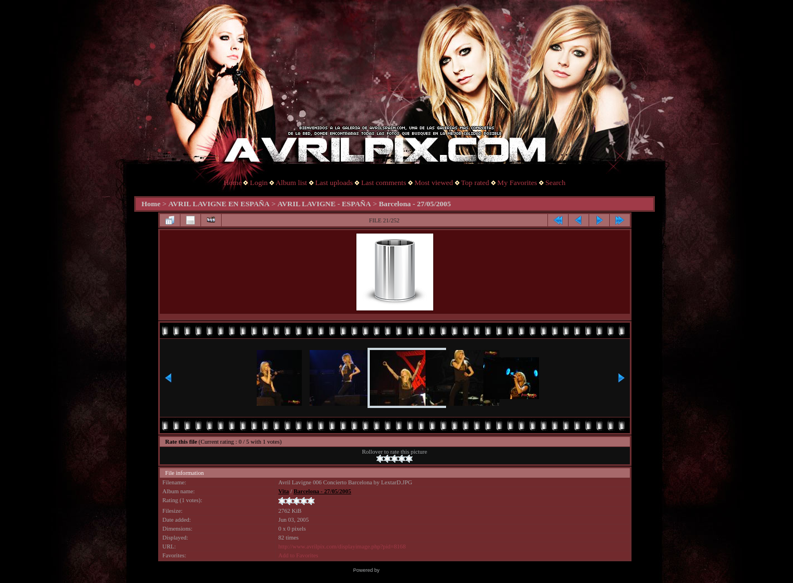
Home (233, 182)
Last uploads (334, 182)
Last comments (383, 182)
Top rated (475, 182)
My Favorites (517, 182)
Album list (291, 182)
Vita (283, 491)
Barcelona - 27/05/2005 (415, 204)
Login (259, 182)
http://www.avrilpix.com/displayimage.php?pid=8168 (342, 546)
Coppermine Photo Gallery (410, 570)
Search (555, 182)
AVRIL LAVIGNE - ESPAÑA (324, 204)
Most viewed (433, 182)
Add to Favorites (298, 555)
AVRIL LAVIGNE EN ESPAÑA (219, 204)
